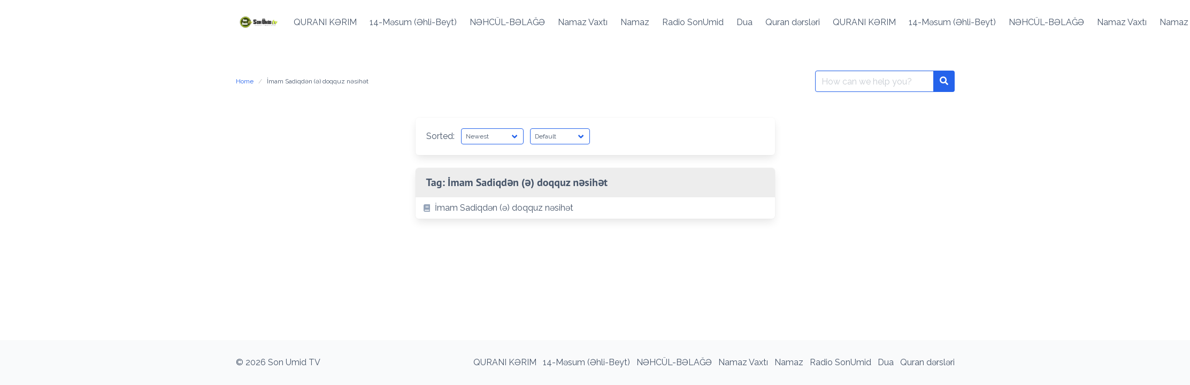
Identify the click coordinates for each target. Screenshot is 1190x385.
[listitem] (595, 208)
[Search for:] (874, 81)
